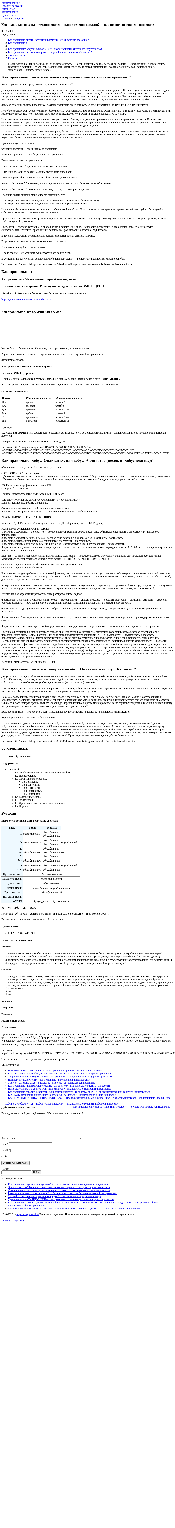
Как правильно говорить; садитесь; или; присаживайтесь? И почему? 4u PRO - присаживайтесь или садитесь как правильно (79, 1091)
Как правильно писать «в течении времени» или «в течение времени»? (48, 39)
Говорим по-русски (12, 5)
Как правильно (9, 11)
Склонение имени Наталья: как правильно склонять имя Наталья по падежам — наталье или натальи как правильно (74, 1212)
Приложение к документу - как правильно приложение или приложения (49, 1079)
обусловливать (16, 55)
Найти (36, 1176)
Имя (4, 1148)
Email (5, 1154)
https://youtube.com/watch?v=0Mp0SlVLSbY (26, 299)
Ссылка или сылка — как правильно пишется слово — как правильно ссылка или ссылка (59, 1194)
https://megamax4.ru (27, 1218)
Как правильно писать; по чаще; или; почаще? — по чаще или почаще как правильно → (123, 1106)
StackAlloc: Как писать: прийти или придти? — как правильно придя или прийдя (54, 1200)
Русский (13, 58)
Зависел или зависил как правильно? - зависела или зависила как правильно (51, 1082)
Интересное (8, 8)
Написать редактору (12, 1224)
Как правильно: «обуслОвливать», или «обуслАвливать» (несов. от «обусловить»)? (55, 48)
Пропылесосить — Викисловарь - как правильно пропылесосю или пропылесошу (55, 1070)
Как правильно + (17, 42)
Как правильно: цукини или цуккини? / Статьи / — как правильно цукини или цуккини (58, 1188)
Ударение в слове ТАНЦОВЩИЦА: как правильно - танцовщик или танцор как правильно (60, 1076)
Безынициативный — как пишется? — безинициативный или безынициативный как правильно (62, 1197)
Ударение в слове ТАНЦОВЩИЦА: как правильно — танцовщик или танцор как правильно (61, 1203)
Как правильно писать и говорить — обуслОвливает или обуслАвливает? (50, 52)
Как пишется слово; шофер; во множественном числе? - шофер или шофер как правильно (59, 1073)
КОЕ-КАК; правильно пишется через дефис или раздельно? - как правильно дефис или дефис (62, 1094)
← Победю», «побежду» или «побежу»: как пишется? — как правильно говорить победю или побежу (59, 1103)
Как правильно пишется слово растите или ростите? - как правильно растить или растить (59, 1085)
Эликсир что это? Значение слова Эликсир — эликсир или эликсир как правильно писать (59, 1191)
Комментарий (9, 1142)
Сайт (4, 1160)
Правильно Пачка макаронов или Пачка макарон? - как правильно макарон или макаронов (59, 1088)
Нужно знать (8, 15)
